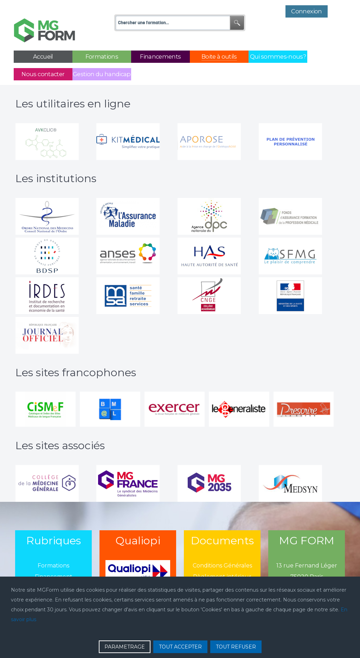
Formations (53, 549)
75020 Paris (306, 561)
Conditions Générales (222, 549)
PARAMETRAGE (124, 647)
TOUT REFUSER (236, 647)
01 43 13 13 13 (306, 572)
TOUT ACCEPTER (180, 647)
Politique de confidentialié (222, 572)
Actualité (53, 572)
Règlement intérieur (222, 561)
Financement (53, 561)
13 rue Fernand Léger (306, 549)
